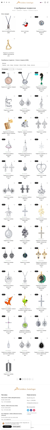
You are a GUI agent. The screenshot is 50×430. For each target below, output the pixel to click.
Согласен (7, 426)
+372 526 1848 (7, 410)
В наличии (19, 69)
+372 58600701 (7, 419)
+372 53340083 (7, 401)
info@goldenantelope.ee (32, 403)
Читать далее (16, 426)
